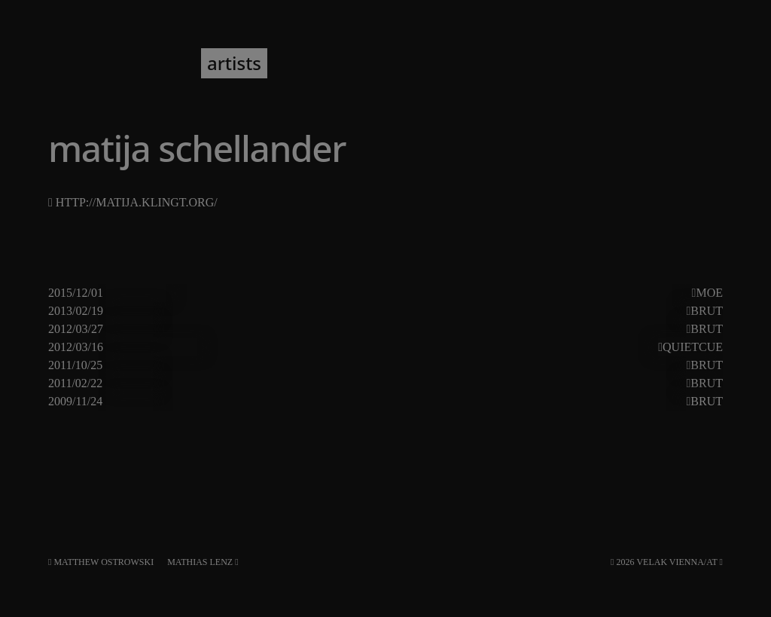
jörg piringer (192, 329)
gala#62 (129, 365)
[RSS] (721, 562)
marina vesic (524, 293)
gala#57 (129, 383)
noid (618, 311)
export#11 (136, 293)
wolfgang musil (544, 347)
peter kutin (367, 311)
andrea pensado (217, 293)
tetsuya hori (675, 365)
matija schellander (431, 293)
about (409, 63)
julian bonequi (402, 383)
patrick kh (361, 329)
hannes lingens (605, 329)
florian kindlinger (273, 311)
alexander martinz (303, 383)
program (150, 63)
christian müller (201, 383)
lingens (470, 383)
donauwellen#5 (151, 347)
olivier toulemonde (430, 365)
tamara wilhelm (548, 383)
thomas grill (638, 401)
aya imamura (562, 311)
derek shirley (513, 329)
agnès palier (533, 365)
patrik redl (685, 293)
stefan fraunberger (655, 347)
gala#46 (129, 401)
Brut (706, 310)
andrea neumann (251, 347)
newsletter (325, 63)
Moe (709, 292)
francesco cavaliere (325, 401)
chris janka (187, 311)
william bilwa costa (457, 311)
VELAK (71, 63)
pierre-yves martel (321, 293)
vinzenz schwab (650, 383)
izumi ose (601, 365)
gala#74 (129, 311)
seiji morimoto (433, 401)
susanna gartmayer (535, 401)
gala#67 (129, 329)
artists (234, 63)
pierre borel (429, 329)
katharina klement (208, 365)
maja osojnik (341, 347)
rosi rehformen (277, 329)
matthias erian (609, 293)
